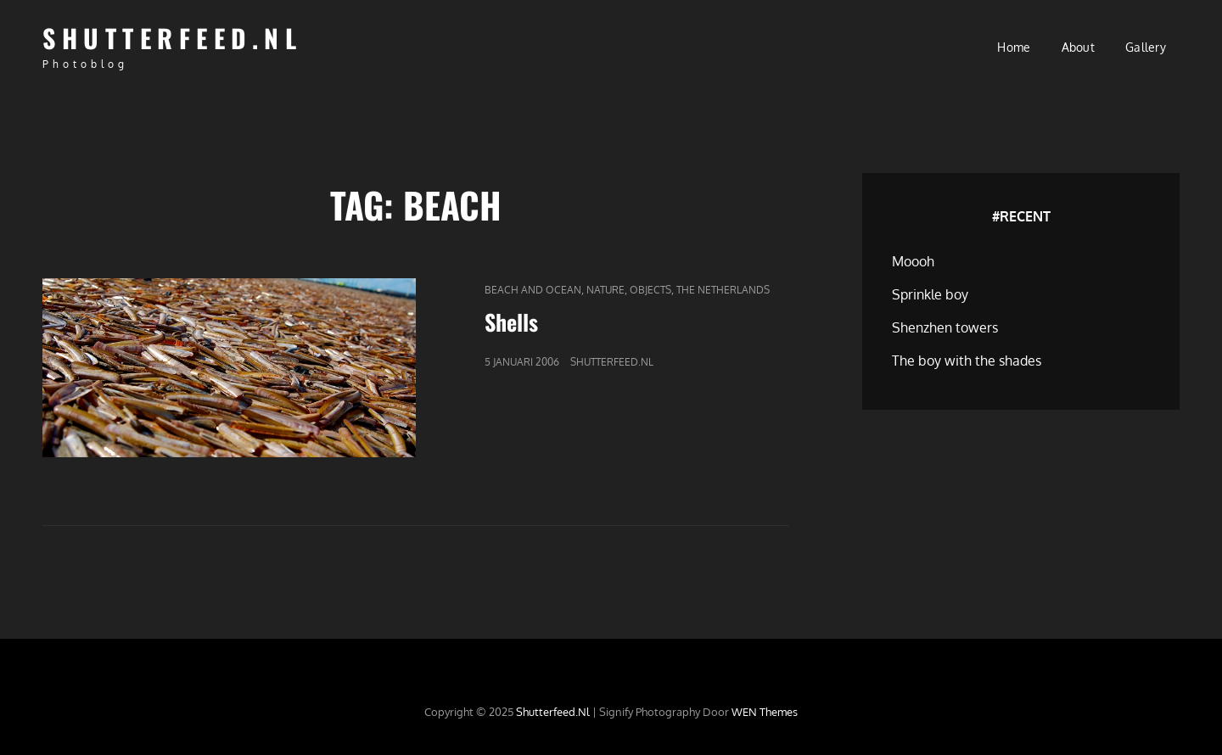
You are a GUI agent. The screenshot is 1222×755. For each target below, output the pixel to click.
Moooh (913, 261)
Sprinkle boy (930, 294)
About (1078, 47)
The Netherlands (723, 289)
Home (1013, 47)
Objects (650, 289)
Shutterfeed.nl (172, 38)
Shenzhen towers (945, 327)
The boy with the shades (966, 360)
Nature (605, 289)
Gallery (1145, 47)
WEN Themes (765, 712)
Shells (511, 321)
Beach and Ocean (533, 289)
